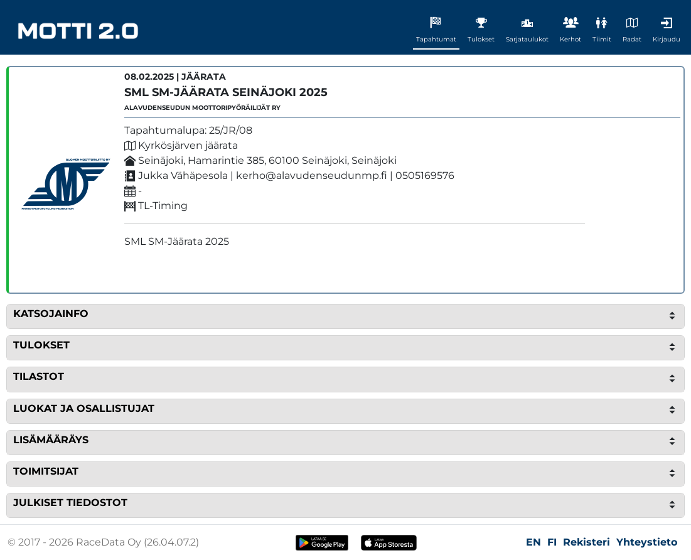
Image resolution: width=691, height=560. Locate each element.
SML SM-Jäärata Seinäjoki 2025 (226, 92)
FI (552, 542)
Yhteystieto (646, 542)
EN (533, 542)
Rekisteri (586, 542)
